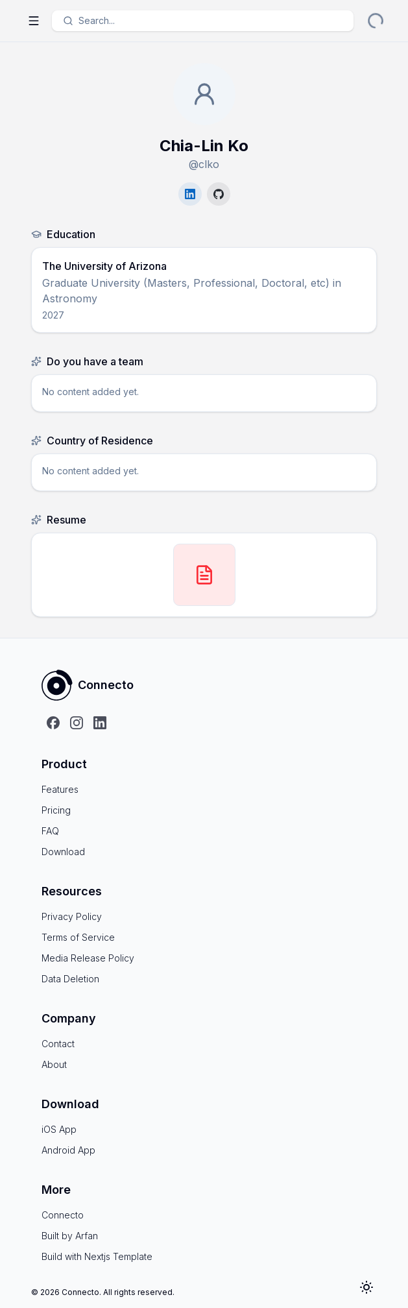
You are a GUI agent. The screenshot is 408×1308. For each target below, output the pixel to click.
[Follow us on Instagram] (76, 722)
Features (60, 789)
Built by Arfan (70, 1235)
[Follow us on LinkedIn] (99, 722)
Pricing (56, 810)
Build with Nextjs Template (97, 1256)
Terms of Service (78, 937)
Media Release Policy (88, 957)
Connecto (63, 1214)
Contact (58, 1043)
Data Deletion (70, 978)
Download (63, 851)
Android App (68, 1150)
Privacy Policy (72, 916)
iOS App (59, 1129)
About (54, 1064)
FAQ (50, 830)
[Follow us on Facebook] (53, 722)
